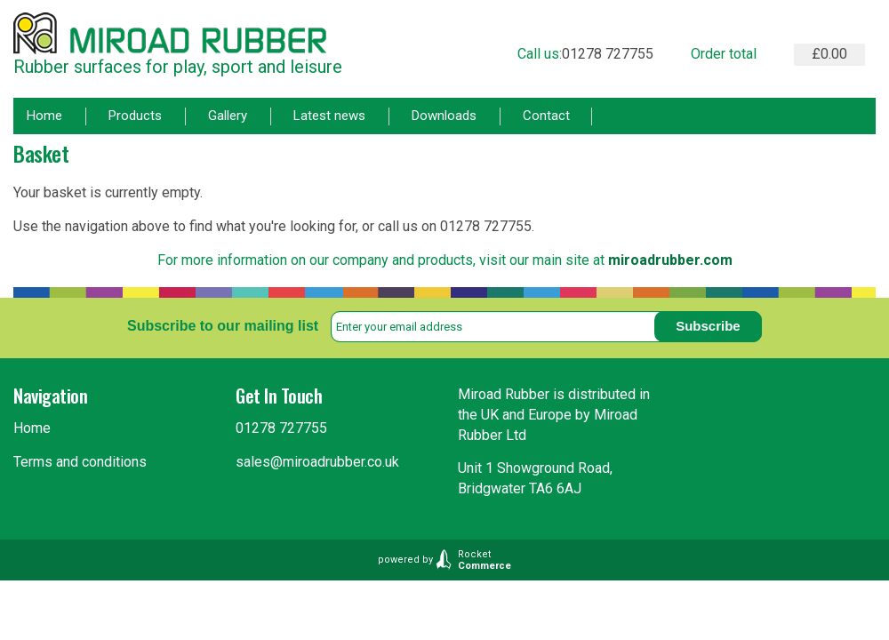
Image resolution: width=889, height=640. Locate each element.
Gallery (227, 116)
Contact (546, 116)
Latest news (329, 116)
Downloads (444, 116)
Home (44, 116)
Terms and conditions (80, 461)
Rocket (484, 560)
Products (135, 116)
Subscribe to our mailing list (222, 325)
